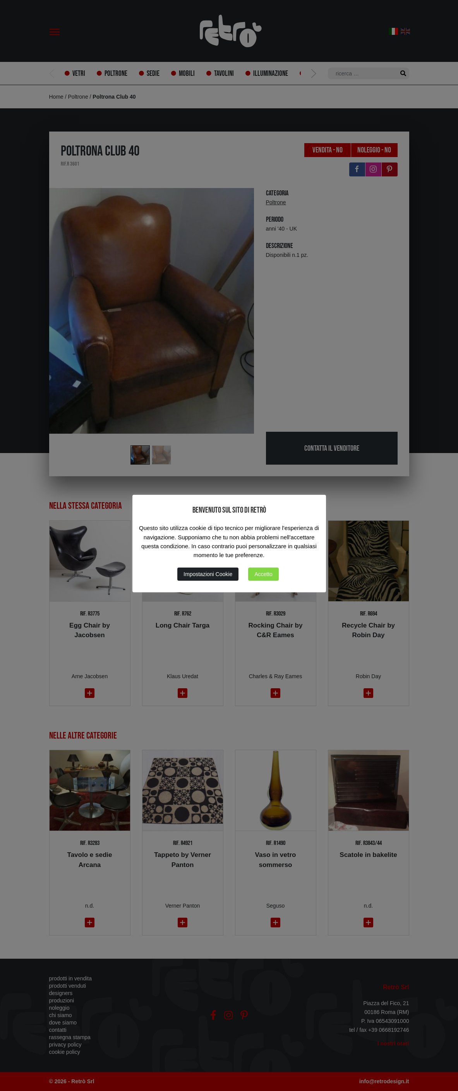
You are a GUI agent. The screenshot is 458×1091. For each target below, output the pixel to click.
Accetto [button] (263, 574)
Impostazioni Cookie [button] (208, 574)
